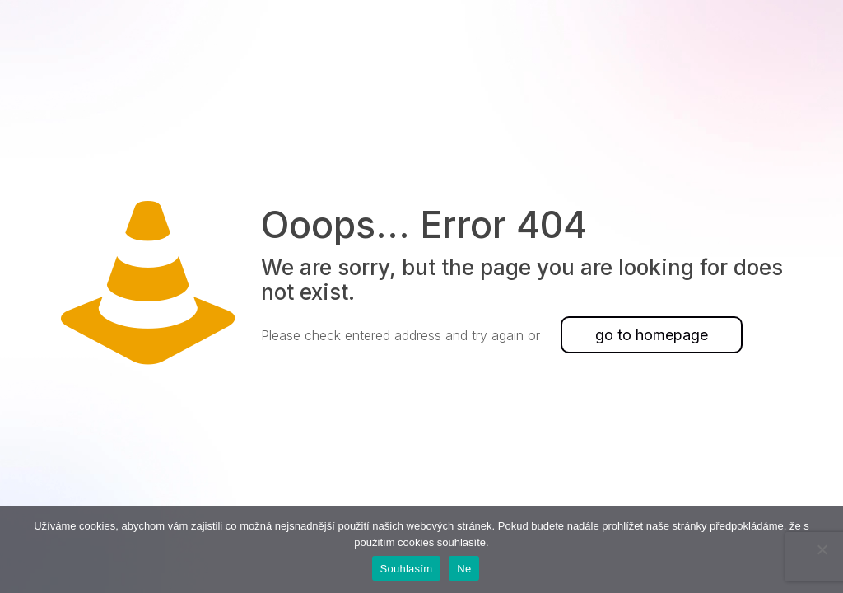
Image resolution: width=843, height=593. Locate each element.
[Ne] (822, 549)
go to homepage (651, 334)
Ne (464, 569)
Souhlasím (406, 569)
